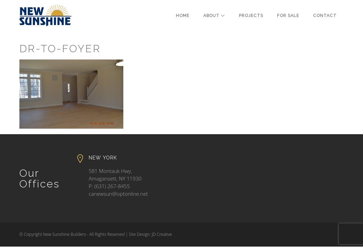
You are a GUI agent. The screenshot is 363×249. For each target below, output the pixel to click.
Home (182, 15)
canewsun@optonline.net (118, 193)
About (211, 15)
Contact (325, 15)
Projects (251, 15)
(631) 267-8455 (112, 186)
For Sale (288, 15)
